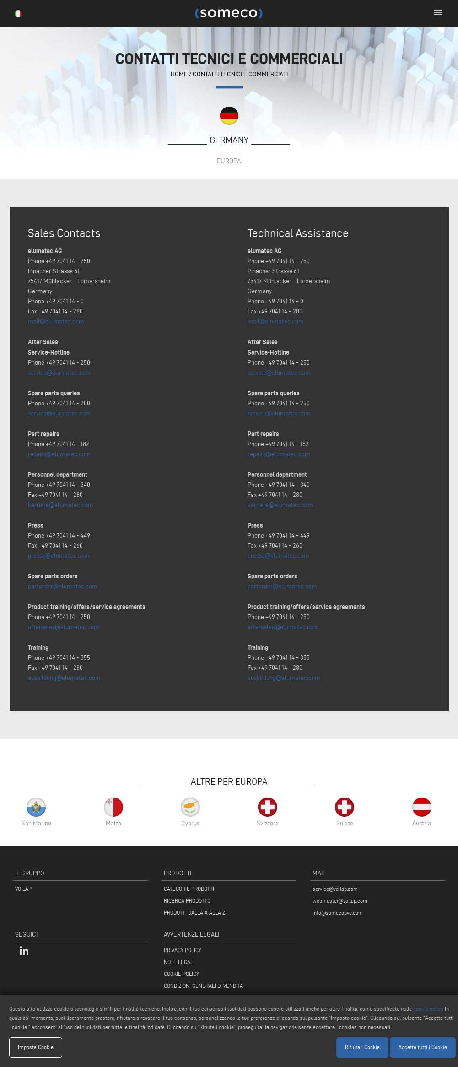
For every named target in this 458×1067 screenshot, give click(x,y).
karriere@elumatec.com (60, 504)
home (179, 74)
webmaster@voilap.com (340, 901)
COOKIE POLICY (181, 974)
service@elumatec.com (59, 372)
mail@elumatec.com (56, 321)
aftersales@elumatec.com (63, 627)
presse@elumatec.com (59, 555)
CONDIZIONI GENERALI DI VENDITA (203, 986)
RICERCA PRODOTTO (187, 901)
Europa (229, 161)
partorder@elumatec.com (62, 586)
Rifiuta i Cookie (362, 1047)
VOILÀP (23, 889)
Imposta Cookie (36, 1047)
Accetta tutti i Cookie (423, 1047)
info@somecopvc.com (338, 913)
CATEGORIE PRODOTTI (189, 889)
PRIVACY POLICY (182, 950)
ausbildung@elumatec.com (64, 677)
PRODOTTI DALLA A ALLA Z (194, 913)
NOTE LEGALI (179, 962)
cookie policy (427, 1009)
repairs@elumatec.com (59, 454)
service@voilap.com (335, 889)
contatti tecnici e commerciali (240, 74)
